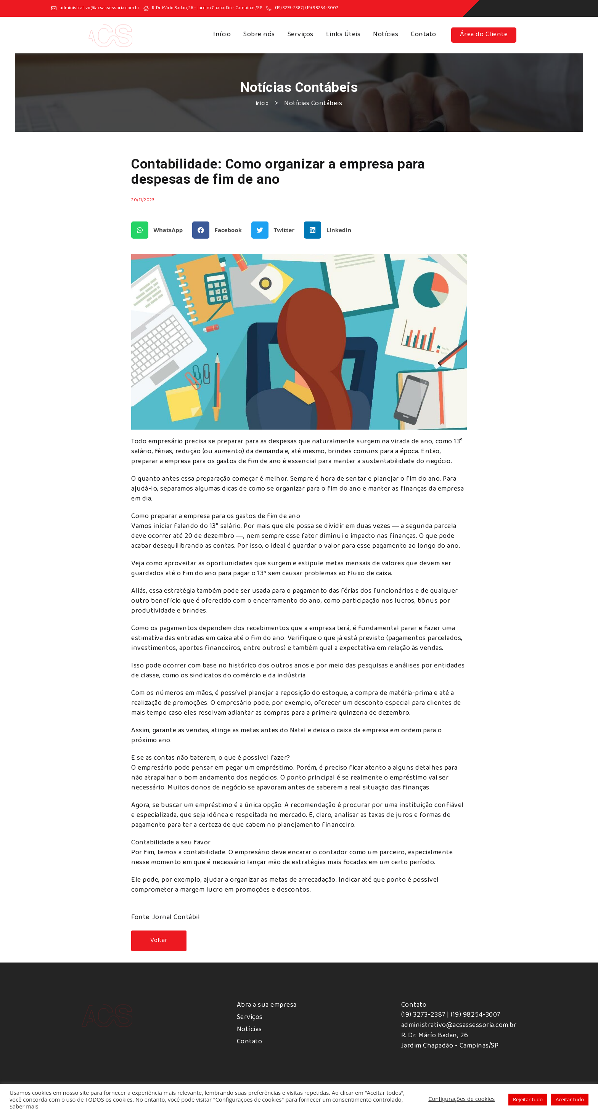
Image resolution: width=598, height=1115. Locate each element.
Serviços (300, 35)
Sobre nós (259, 35)
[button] (159, 230)
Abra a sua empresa (267, 1006)
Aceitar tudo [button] (570, 1099)
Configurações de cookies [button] (461, 1098)
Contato (423, 35)
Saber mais (24, 1106)
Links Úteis (343, 35)
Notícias (385, 35)
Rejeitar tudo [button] (528, 1099)
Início (222, 35)
